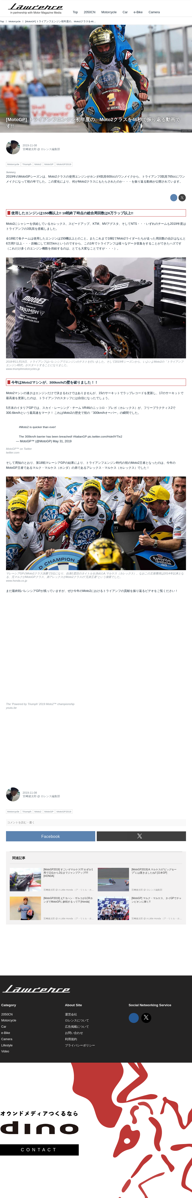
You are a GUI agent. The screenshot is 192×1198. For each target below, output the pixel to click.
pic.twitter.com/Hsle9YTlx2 (105, 436)
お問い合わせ (74, 1033)
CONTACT (39, 1149)
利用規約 (71, 1039)
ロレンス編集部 (50, 149)
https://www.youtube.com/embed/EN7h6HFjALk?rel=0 (96, 650)
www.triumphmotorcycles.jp (23, 368)
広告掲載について (77, 1026)
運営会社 (71, 1014)
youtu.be (186, 131)
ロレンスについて (77, 1020)
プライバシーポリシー (80, 1045)
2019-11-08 (30, 145)
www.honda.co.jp (16, 580)
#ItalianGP (80, 436)
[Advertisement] (43, 747)
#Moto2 (24, 427)
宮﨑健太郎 (29, 149)
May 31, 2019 (62, 441)
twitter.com (13, 452)
